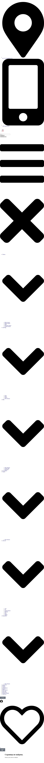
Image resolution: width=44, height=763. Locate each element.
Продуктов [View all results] (2, 135)
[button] (22, 195)
